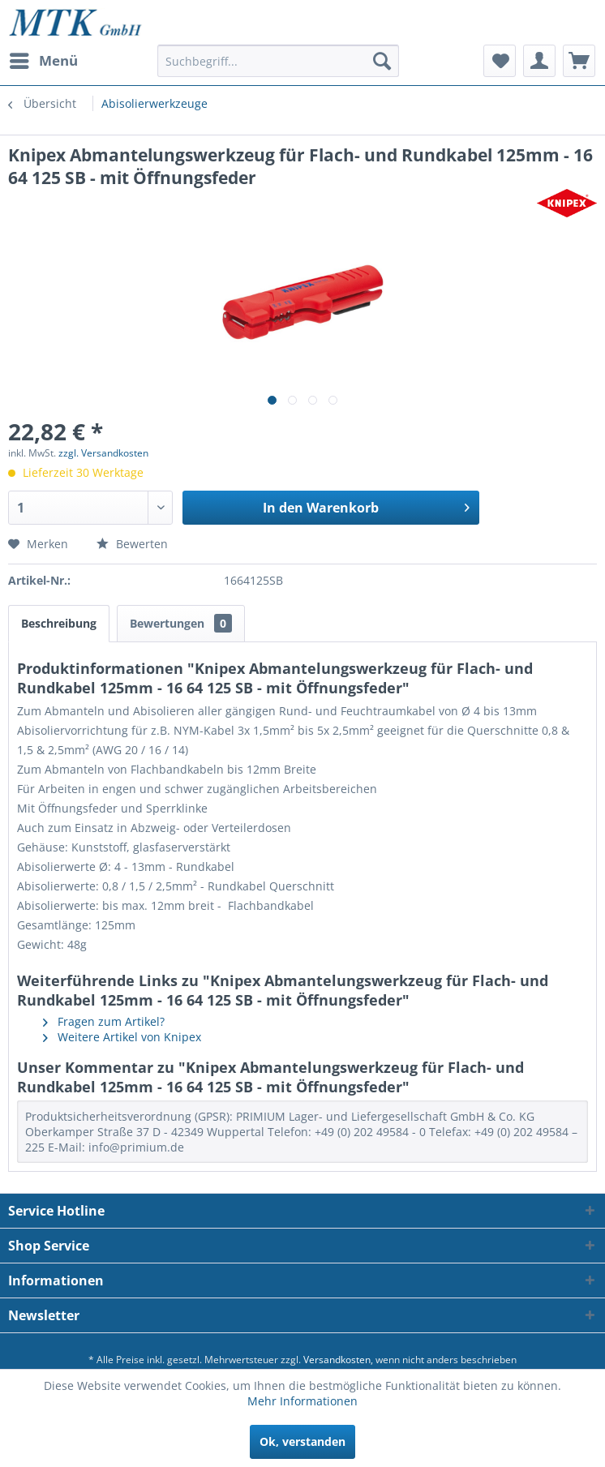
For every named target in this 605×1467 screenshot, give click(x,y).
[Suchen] (382, 61)
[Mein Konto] (539, 61)
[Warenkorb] (579, 61)
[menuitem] (43, 61)
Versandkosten (337, 1359)
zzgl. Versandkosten (103, 453)
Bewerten (132, 543)
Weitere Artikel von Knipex (122, 1036)
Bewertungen (181, 623)
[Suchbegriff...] (278, 61)
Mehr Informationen (302, 1401)
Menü (44, 59)
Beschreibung (59, 623)
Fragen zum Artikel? (104, 1021)
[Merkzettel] (499, 61)
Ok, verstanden (302, 1441)
